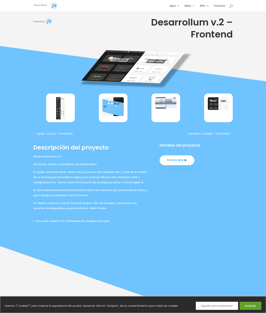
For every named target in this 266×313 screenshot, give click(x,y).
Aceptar (250, 306)
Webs (187, 5)
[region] (133, 304)
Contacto (219, 5)
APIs (202, 5)
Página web (175, 160)
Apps (173, 5)
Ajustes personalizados (217, 306)
